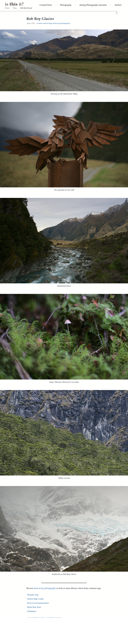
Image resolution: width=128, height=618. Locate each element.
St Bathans (31, 611)
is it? (14, 4)
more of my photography (45, 588)
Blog (15, 8)
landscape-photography (61, 23)
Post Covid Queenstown (38, 602)
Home (7, 8)
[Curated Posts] (45, 5)
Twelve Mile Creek (35, 598)
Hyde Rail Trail (34, 607)
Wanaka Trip (32, 594)
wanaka (39, 23)
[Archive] (118, 5)
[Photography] (65, 5)
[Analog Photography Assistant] (93, 5)
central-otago (47, 23)
